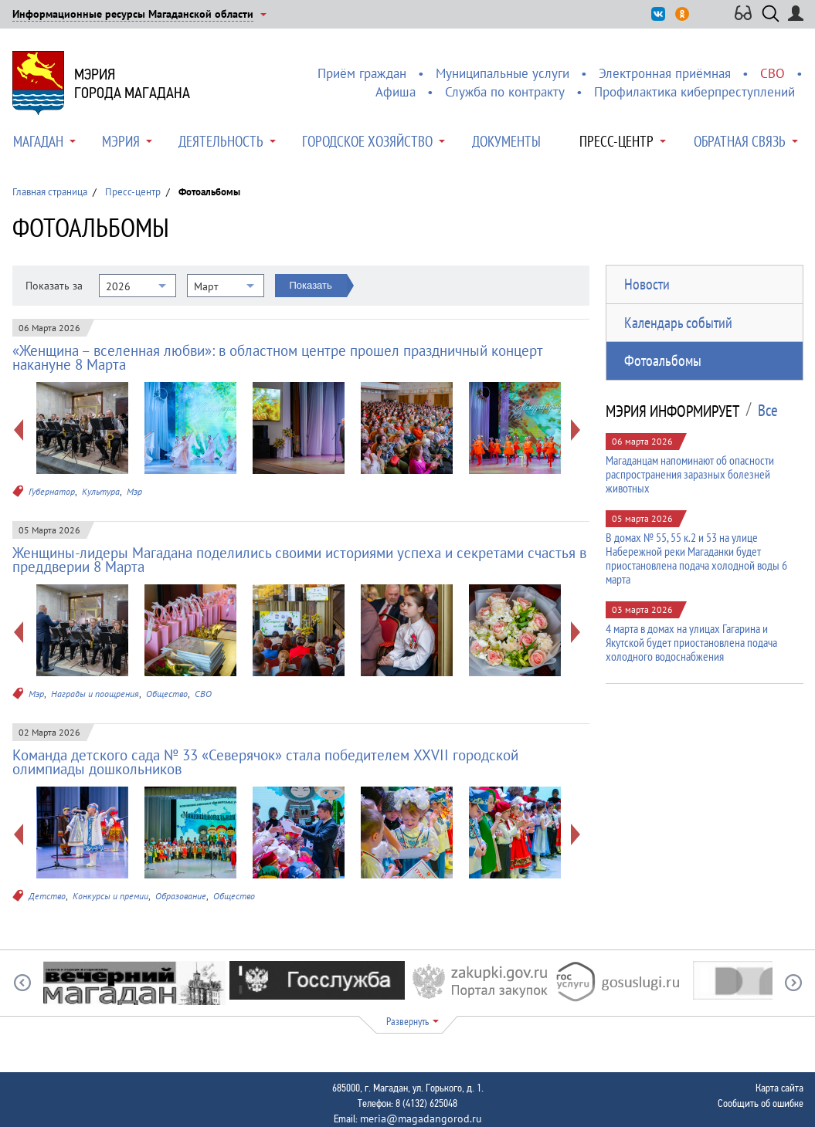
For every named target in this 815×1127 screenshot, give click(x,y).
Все (768, 411)
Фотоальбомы (662, 360)
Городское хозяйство (367, 141)
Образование (180, 896)
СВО (772, 73)
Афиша (395, 91)
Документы (506, 141)
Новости (647, 284)
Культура (101, 491)
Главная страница (49, 191)
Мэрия (121, 141)
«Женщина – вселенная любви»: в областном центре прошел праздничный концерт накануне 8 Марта (277, 357)
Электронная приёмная (665, 73)
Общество (167, 693)
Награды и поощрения (95, 693)
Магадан (38, 141)
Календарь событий (678, 323)
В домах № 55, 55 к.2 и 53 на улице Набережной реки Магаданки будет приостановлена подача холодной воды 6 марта (696, 558)
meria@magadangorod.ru (421, 1118)
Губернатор (52, 491)
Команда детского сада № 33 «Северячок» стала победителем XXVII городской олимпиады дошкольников (265, 762)
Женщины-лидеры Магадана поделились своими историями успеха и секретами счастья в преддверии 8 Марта (299, 559)
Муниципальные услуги (502, 73)
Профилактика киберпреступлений (694, 91)
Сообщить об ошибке (760, 1103)
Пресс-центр (616, 141)
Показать (311, 285)
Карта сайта (779, 1087)
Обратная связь (740, 141)
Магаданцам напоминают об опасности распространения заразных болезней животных (690, 474)
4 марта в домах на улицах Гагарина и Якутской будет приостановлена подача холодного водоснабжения (691, 642)
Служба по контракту (505, 91)
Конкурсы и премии (110, 896)
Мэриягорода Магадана (132, 83)
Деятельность (220, 141)
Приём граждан (362, 73)
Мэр (134, 491)
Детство (47, 896)
